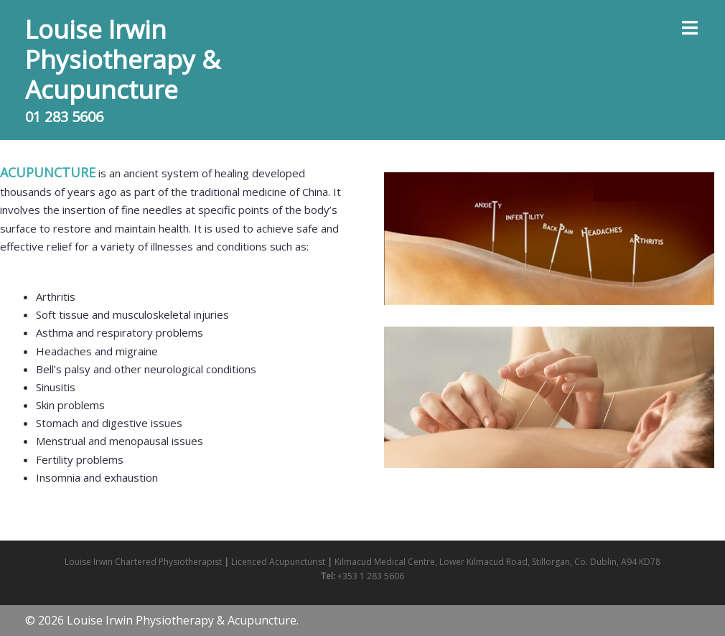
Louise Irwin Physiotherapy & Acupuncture (122, 59)
